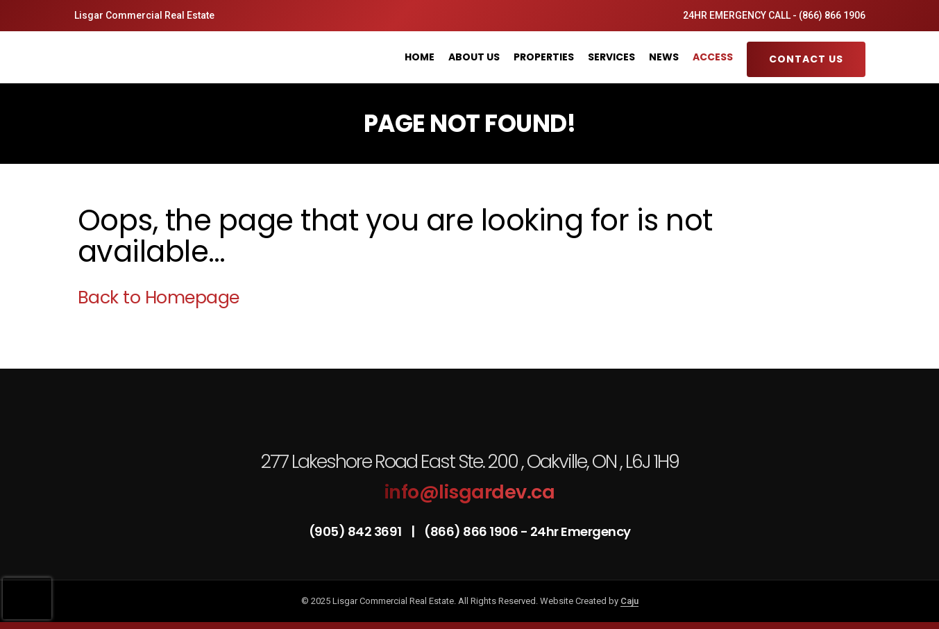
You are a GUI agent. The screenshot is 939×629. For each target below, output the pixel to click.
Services (611, 57)
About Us (474, 57)
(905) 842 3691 (357, 531)
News (664, 57)
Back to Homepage (158, 297)
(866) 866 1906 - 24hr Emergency (527, 531)
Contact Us (806, 59)
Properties (544, 57)
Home (419, 57)
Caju (629, 601)
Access (713, 57)
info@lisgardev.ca (469, 492)
